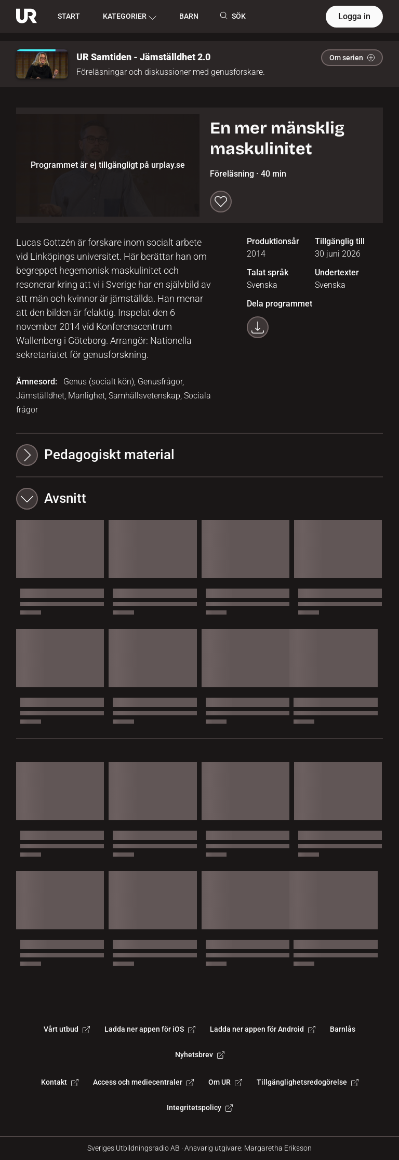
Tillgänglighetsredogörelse (307, 1082)
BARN (188, 16)
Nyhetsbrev (199, 1054)
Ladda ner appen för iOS (149, 1029)
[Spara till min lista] (221, 201)
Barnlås (342, 1029)
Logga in (354, 16)
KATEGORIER (129, 16)
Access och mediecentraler (143, 1082)
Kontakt (59, 1082)
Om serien (352, 58)
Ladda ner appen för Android (262, 1029)
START (69, 16)
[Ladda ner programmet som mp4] (258, 327)
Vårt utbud (67, 1029)
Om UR (225, 1082)
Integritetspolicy (200, 1107)
